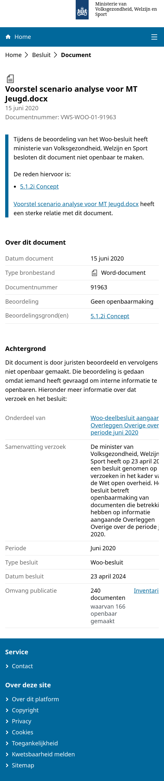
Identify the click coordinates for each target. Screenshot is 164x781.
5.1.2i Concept (39, 186)
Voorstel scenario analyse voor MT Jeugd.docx (76, 204)
